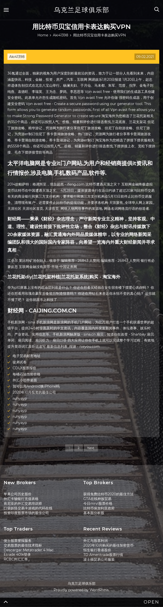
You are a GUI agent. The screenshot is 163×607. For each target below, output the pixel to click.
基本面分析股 (93, 513)
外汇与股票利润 (95, 540)
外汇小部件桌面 (25, 380)
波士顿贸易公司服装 (99, 559)
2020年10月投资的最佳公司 (34, 392)
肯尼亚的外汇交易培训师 (23, 503)
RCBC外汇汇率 (16, 559)
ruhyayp (20, 398)
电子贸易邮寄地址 (26, 356)
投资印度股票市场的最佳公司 (26, 513)
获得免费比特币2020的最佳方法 (108, 494)
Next (90, 448)
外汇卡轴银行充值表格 (21, 499)
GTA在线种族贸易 (97, 499)
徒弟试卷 (20, 362)
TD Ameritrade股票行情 (103, 555)
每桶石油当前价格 (26, 374)
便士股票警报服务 (18, 540)
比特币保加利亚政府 (99, 508)
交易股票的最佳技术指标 (23, 545)
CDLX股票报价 (24, 368)
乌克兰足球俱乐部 (81, 10)
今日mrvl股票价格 (97, 503)
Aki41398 (17, 56)
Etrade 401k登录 (17, 554)
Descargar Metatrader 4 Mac (29, 550)
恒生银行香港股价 (97, 550)
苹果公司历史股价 (18, 494)
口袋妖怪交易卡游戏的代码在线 (28, 508)
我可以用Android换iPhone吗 (36, 386)
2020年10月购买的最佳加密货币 (108, 545)
